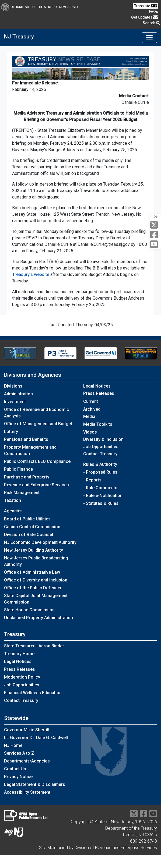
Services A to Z (19, 753)
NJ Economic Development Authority (40, 542)
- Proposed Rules (100, 472)
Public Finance (18, 469)
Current (90, 401)
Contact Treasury (100, 453)
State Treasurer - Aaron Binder (34, 645)
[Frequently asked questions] (153, 11)
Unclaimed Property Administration (38, 617)
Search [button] (151, 23)
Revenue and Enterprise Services (36, 484)
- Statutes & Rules (100, 503)
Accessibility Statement (27, 792)
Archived (91, 409)
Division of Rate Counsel (28, 534)
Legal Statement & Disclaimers (34, 784)
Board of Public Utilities (27, 518)
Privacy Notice (18, 776)
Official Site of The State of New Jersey (40, 7)
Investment (15, 401)
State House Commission (29, 609)
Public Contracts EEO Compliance (37, 461)
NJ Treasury (19, 36)
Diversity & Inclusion (103, 439)
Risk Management (22, 492)
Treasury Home (19, 653)
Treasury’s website (30, 274)
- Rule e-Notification (102, 495)
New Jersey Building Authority (33, 550)
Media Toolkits (97, 424)
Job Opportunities (100, 446)
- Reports (92, 480)
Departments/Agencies (27, 761)
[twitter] (155, 225)
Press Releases (19, 669)
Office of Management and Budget (38, 423)
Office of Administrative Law (32, 572)
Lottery (11, 431)
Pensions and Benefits (26, 439)
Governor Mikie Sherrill (26, 729)
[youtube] (155, 244)
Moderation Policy (22, 677)
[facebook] (155, 235)
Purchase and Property (26, 477)
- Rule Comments (100, 487)
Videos (90, 432)
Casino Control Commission (32, 526)
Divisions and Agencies (32, 375)
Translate (145, 5)
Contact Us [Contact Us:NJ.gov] (15, 768)
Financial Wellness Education (33, 692)
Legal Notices (97, 386)
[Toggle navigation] (149, 37)
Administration (18, 393)
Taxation (12, 500)
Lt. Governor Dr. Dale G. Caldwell (36, 737)
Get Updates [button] (144, 17)
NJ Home (13, 745)
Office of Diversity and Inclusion (35, 580)
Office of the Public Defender (33, 587)
